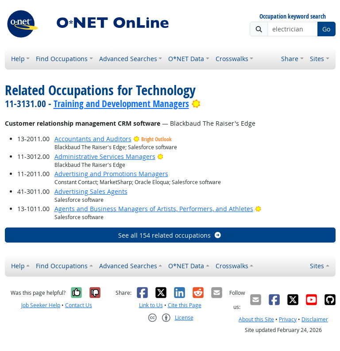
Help (18, 58)
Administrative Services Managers (104, 156)
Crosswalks (232, 58)
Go (326, 29)
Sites (317, 58)
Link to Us (151, 305)
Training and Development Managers (121, 103)
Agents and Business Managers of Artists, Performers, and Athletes (153, 208)
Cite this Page (184, 305)
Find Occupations (62, 58)
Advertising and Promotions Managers (111, 174)
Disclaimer (314, 319)
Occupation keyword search (292, 16)
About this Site (256, 319)
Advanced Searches (128, 58)
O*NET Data (186, 58)
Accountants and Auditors (92, 139)
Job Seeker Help (40, 305)
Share (289, 58)
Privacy (288, 319)
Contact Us (78, 305)
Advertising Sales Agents (91, 191)
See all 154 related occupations (170, 235)
